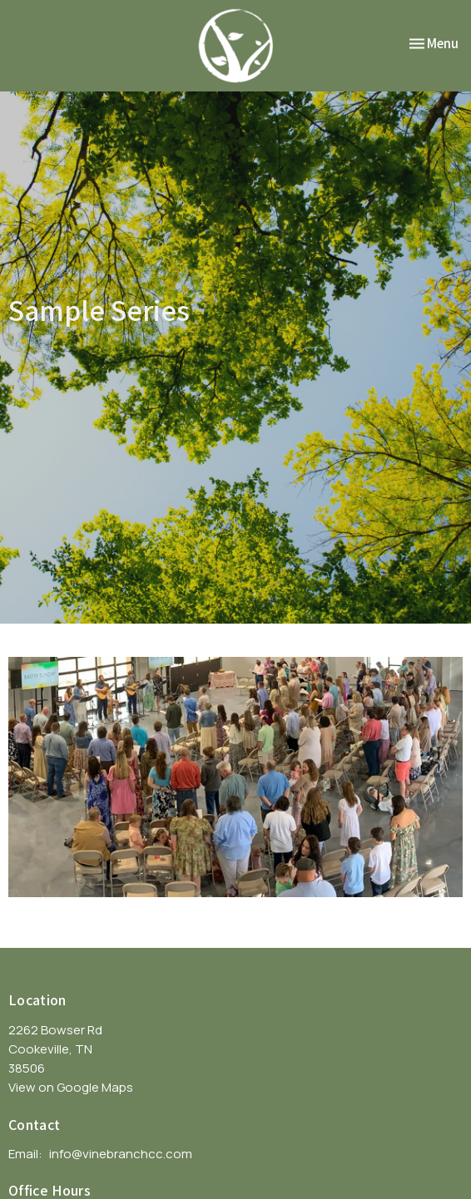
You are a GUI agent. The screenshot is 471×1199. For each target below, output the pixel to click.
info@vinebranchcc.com (120, 1153)
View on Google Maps (70, 1087)
